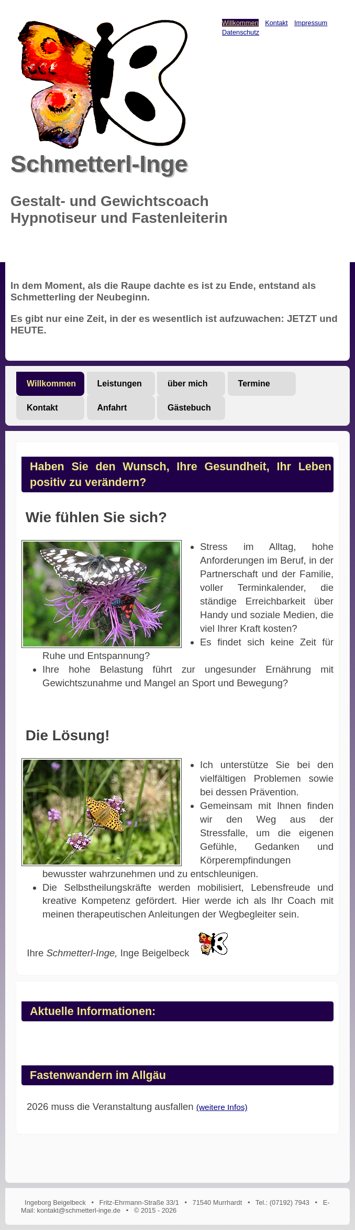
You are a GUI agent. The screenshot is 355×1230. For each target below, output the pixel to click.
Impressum (310, 23)
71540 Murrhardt (217, 1202)
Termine (254, 383)
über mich (187, 383)
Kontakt (276, 23)
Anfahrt (112, 407)
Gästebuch (189, 407)
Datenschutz (240, 32)
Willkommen (240, 23)
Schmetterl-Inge (99, 163)
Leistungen (119, 383)
